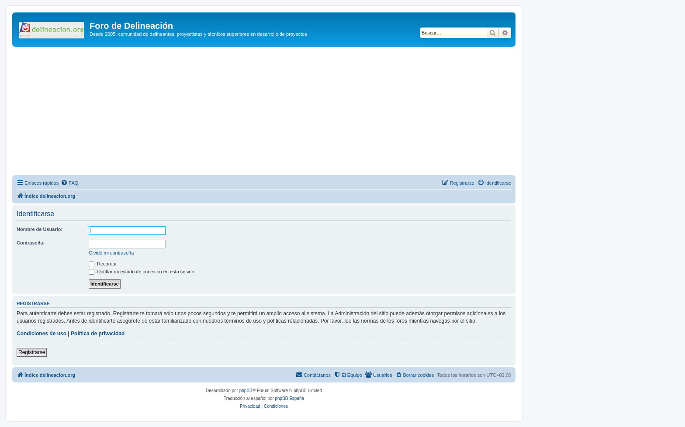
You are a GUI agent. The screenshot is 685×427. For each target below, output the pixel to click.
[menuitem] (69, 183)
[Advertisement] (274, 112)
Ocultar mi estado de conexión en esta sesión (141, 271)
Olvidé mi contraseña (111, 252)
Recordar (103, 263)
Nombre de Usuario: (39, 229)
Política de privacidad (98, 334)
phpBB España (289, 398)
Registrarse (31, 352)
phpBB (246, 390)
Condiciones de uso (41, 334)
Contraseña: (31, 242)
